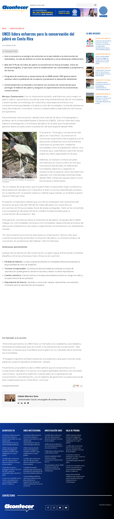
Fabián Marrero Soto (28, 396)
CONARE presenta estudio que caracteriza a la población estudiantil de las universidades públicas (102, 86)
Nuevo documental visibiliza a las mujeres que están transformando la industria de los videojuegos (75, 478)
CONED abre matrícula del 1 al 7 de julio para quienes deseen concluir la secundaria (103, 72)
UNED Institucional (103, 80)
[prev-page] (87, 108)
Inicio (4, 28)
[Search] (95, 5)
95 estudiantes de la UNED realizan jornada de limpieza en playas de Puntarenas (54, 468)
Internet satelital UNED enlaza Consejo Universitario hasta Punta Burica (53, 459)
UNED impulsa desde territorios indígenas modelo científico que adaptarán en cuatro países (102, 60)
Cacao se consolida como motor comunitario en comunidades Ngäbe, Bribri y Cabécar (11, 481)
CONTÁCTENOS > (105, 505)
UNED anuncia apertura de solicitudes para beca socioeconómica (53, 446)
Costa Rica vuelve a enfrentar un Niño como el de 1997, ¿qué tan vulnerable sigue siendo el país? (103, 99)
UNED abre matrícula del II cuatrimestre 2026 (54, 452)
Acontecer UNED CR (17, 28)
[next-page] (91, 108)
